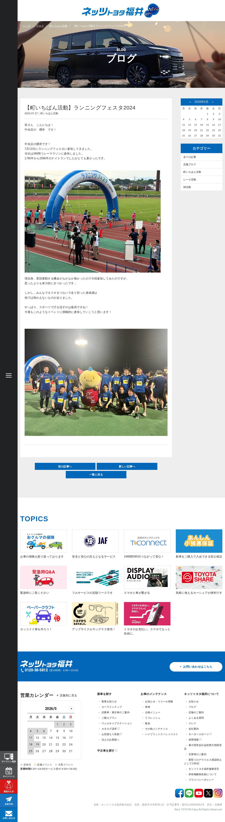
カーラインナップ (112, 707)
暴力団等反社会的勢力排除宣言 (203, 747)
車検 (147, 707)
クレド (192, 723)
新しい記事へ (127, 466)
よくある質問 (196, 717)
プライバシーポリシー (201, 779)
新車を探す (104, 693)
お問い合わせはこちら (196, 666)
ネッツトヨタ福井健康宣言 (204, 768)
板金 (147, 723)
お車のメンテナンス (154, 693)
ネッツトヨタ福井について (201, 693)
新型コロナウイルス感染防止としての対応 (203, 761)
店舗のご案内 (196, 712)
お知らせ (194, 701)
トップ (27, 25)
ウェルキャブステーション (117, 723)
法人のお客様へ (111, 739)
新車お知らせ (109, 701)
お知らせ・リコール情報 (159, 701)
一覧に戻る (96, 474)
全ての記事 (189, 157)
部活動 (187, 187)
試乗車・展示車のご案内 (116, 712)
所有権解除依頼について (203, 774)
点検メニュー (152, 712)
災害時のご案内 (198, 754)
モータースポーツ (200, 734)
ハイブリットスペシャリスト (161, 734)
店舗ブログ (189, 164)
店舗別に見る (68, 695)
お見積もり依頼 (112, 734)
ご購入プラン (109, 717)
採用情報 (195, 739)
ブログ (40, 25)
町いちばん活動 (59, 25)
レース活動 (189, 179)
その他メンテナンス (156, 728)
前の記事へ (65, 466)
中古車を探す (107, 750)
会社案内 (194, 728)
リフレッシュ (152, 717)
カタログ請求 (111, 728)
